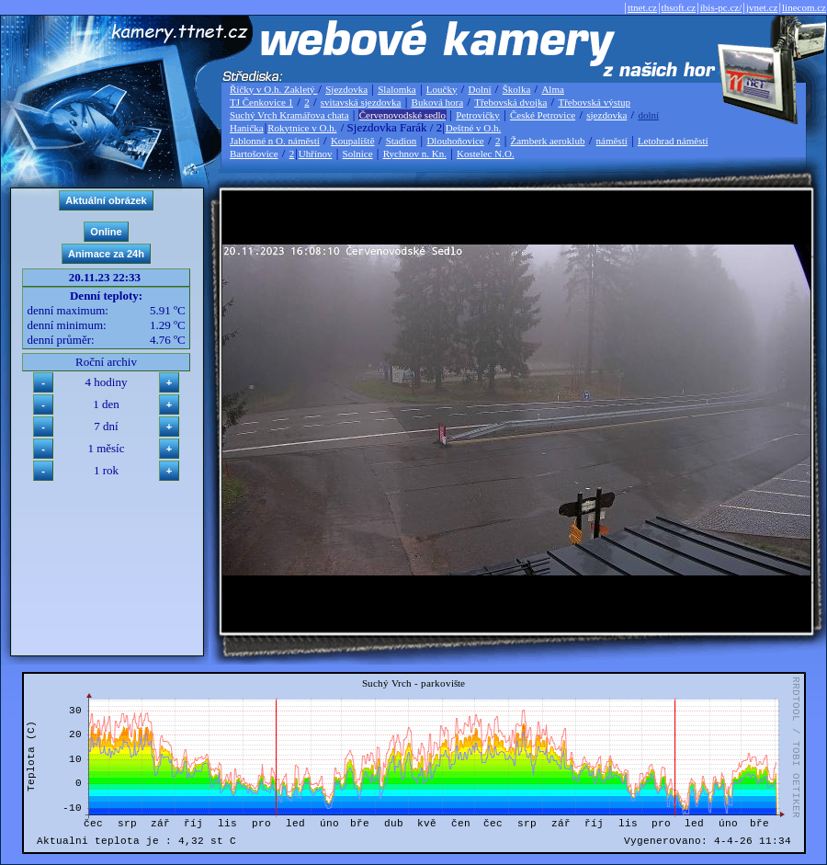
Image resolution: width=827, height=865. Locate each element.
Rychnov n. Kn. (415, 153)
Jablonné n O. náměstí (275, 140)
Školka (517, 89)
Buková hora (438, 102)
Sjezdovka (346, 89)
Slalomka (397, 89)
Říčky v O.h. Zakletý (273, 89)
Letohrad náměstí (673, 140)
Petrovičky (478, 114)
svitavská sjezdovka (361, 102)
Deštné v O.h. (474, 127)
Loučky (442, 89)
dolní (648, 114)
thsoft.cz (679, 7)
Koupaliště (353, 140)
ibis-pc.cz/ (721, 7)
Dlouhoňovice (454, 140)
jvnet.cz (762, 7)
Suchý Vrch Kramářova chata (289, 114)
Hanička (247, 127)
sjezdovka (606, 114)
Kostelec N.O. (486, 153)
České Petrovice (542, 114)
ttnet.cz (642, 7)
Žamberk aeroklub (547, 140)
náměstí (612, 140)
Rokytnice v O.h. (301, 127)
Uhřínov (316, 153)
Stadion (401, 140)
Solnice (358, 153)
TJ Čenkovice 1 (261, 102)
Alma (552, 89)
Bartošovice (254, 153)
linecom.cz (804, 7)
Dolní (480, 89)
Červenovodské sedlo (402, 114)
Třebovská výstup (594, 102)
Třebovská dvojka (510, 102)
